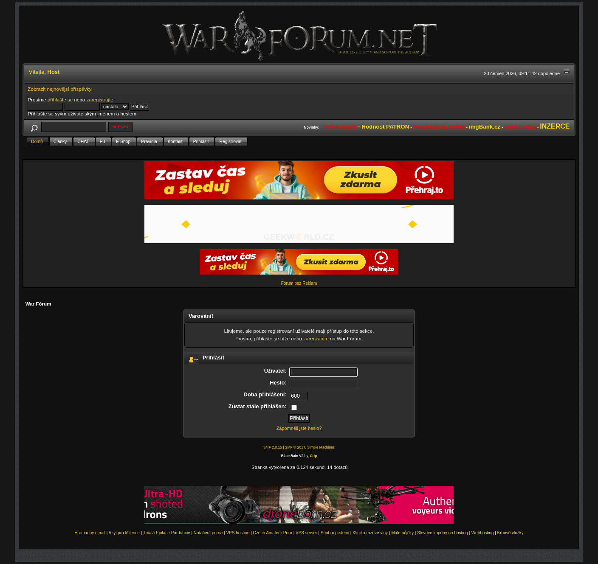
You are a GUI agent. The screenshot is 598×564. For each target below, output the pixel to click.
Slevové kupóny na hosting (442, 532)
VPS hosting (237, 532)
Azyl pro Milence (124, 532)
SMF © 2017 (295, 447)
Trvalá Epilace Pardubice (166, 532)
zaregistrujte (99, 99)
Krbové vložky (510, 532)
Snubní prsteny (335, 532)
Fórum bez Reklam (299, 283)
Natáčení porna (208, 532)
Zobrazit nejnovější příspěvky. (60, 89)
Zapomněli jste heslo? (299, 428)
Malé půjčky (402, 532)
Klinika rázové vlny (370, 532)
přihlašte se (60, 99)
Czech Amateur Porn (272, 532)
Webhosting (482, 532)
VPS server (306, 532)
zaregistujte (315, 338)
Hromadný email (89, 532)
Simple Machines (321, 447)
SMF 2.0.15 (272, 447)
